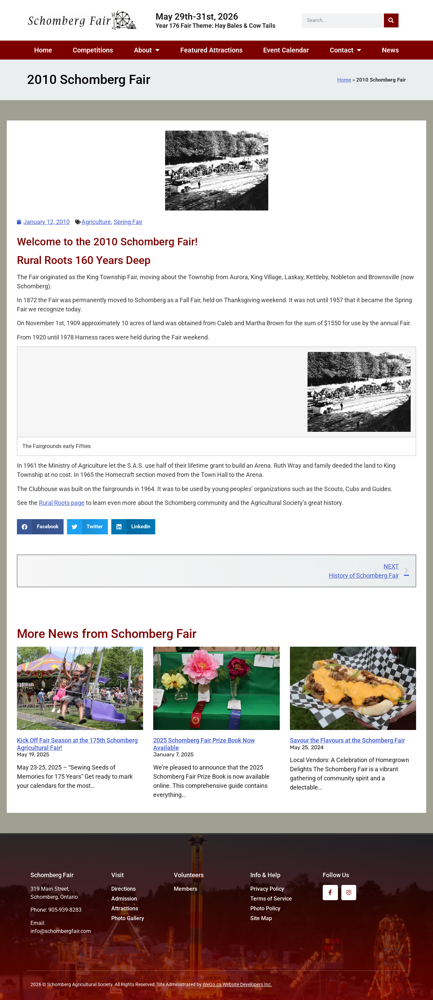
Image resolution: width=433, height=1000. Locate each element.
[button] (40, 526)
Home (43, 50)
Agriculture (96, 221)
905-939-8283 (65, 910)
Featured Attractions (211, 50)
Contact (345, 50)
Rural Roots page (62, 502)
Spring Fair (128, 221)
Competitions (93, 50)
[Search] (391, 20)
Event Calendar (286, 50)
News (390, 50)
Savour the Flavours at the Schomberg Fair (347, 740)
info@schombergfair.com (60, 931)
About (147, 50)
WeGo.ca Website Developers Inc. (237, 984)
